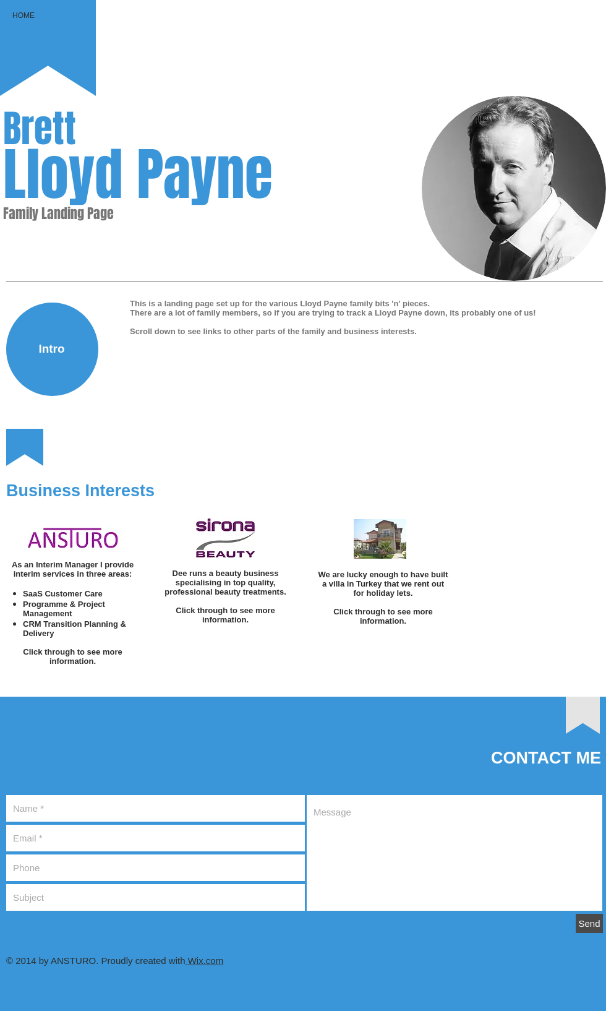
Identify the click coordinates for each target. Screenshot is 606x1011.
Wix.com (205, 960)
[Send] (589, 923)
